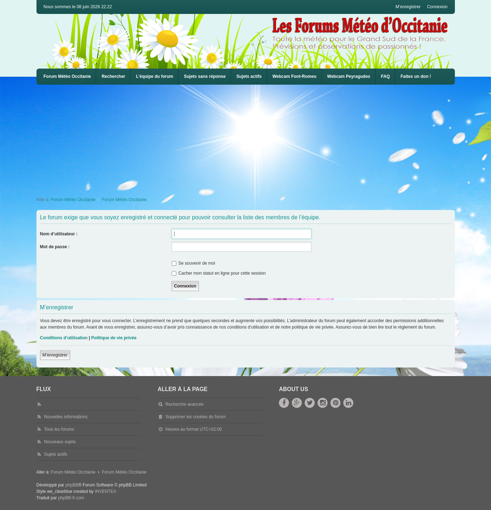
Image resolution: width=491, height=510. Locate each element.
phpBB (71, 485)
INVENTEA (105, 491)
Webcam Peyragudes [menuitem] (348, 76)
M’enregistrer (55, 355)
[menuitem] (294, 77)
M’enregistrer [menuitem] (408, 6)
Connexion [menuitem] (437, 6)
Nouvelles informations (65, 416)
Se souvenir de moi (193, 263)
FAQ (385, 76)
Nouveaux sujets (60, 441)
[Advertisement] (251, 138)
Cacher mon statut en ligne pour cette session (219, 273)
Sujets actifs (249, 76)
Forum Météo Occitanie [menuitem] (67, 76)
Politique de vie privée (114, 337)
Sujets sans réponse (205, 76)
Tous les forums (59, 429)
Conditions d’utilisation (64, 337)
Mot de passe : (55, 246)
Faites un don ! (416, 76)
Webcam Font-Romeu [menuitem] (294, 76)
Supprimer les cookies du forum (196, 416)
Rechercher (113, 76)
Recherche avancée (185, 404)
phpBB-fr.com (71, 497)
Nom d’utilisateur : (59, 233)
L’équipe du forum (154, 76)
